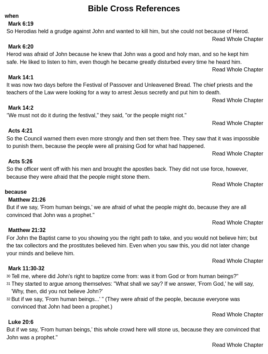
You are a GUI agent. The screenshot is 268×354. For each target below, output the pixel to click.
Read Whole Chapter (237, 39)
